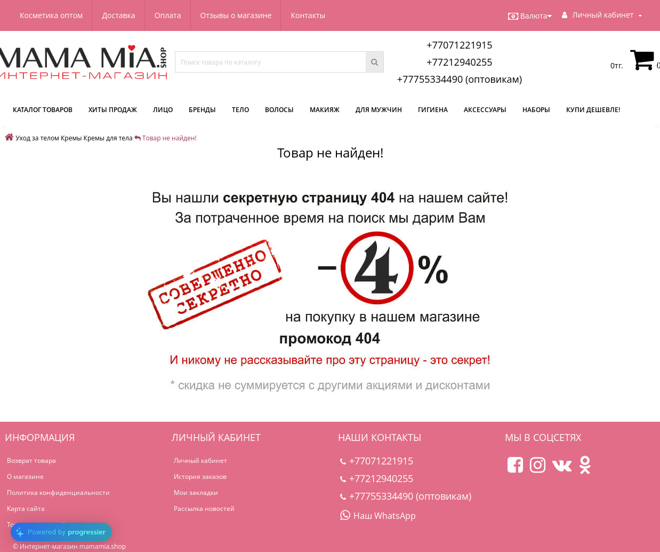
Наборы (536, 109)
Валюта (530, 16)
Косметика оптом (51, 15)
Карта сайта (26, 508)
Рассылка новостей (204, 508)
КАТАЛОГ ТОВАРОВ (43, 109)
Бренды (202, 109)
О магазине (25, 476)
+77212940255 (459, 62)
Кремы (71, 138)
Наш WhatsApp (378, 516)
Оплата (168, 15)
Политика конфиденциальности (58, 492)
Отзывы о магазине (236, 15)
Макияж (325, 109)
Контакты (308, 15)
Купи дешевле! (593, 109)
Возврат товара (31, 460)
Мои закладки (196, 492)
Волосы (279, 109)
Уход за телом (37, 138)
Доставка (118, 15)
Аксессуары (485, 109)
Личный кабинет (200, 460)
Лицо (163, 109)
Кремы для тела (108, 138)
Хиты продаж (112, 109)
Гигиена (433, 109)
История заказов (200, 476)
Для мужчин (379, 109)
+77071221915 (459, 44)
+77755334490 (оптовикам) (459, 79)
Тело (240, 109)
